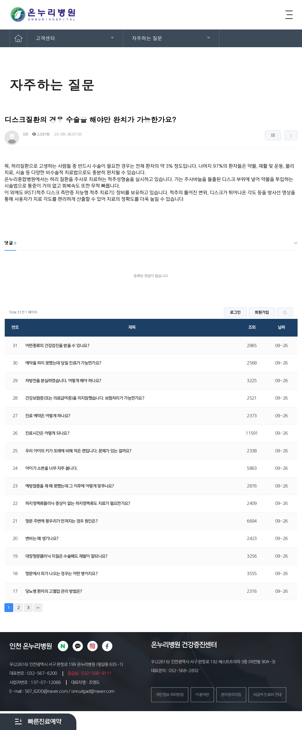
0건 (25, 134)
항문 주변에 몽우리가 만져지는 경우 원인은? (61, 521)
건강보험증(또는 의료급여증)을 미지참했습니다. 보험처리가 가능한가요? (84, 398)
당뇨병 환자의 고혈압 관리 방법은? (53, 591)
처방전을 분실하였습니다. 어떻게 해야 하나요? (63, 380)
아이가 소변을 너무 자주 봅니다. (51, 468)
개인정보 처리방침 (171, 695)
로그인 (235, 312)
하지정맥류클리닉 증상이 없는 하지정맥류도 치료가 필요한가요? (77, 503)
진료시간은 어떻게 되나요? (47, 433)
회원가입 (262, 312)
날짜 (281, 327)
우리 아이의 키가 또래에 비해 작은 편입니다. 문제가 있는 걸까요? (78, 451)
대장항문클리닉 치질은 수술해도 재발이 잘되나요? (66, 556)
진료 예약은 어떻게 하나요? (47, 416)
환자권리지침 (236, 695)
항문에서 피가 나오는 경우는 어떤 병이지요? (61, 573)
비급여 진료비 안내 (171, 713)
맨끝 (38, 607)
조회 (252, 327)
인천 (15, 646)
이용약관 (205, 695)
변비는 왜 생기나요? (41, 538)
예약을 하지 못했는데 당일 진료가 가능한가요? (63, 363)
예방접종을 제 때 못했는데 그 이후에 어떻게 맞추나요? (69, 486)
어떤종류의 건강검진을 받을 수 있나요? (57, 345)
